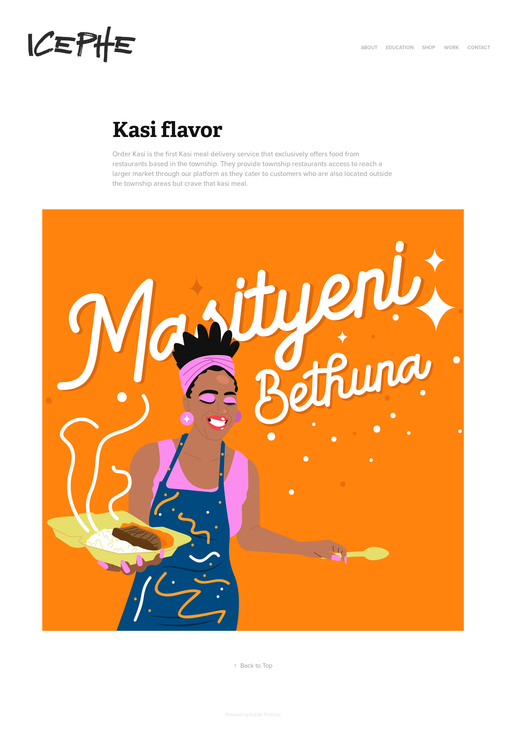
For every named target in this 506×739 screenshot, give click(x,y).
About (369, 47)
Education (400, 47)
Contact (478, 47)
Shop (428, 47)
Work (451, 47)
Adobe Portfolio (265, 714)
